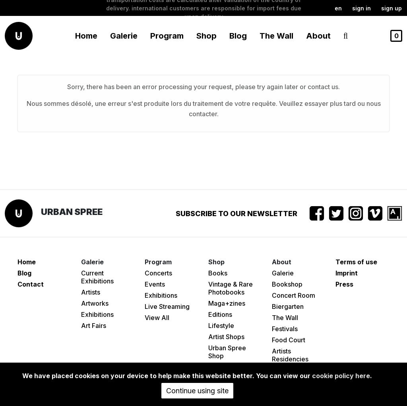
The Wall (276, 36)
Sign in (361, 8)
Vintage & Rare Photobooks (230, 288)
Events (155, 284)
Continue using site (197, 390)
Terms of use (356, 262)
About (318, 36)
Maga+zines (226, 303)
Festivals (285, 329)
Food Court (288, 340)
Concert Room (293, 295)
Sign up (391, 8)
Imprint (346, 273)
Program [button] (167, 36)
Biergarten (288, 306)
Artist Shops (226, 337)
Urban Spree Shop (227, 352)
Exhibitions (97, 314)
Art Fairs (93, 326)
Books (217, 273)
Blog (238, 36)
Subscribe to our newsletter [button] (236, 213)
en (338, 8)
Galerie (283, 273)
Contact (30, 284)
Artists (90, 292)
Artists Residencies (290, 355)
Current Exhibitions (97, 277)
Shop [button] (206, 36)
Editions (220, 314)
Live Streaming (167, 306)
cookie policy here (341, 376)
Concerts (158, 273)
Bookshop (287, 284)
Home (86, 36)
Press (344, 284)
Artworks (95, 303)
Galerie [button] (124, 36)
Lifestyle (221, 326)
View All (157, 318)
